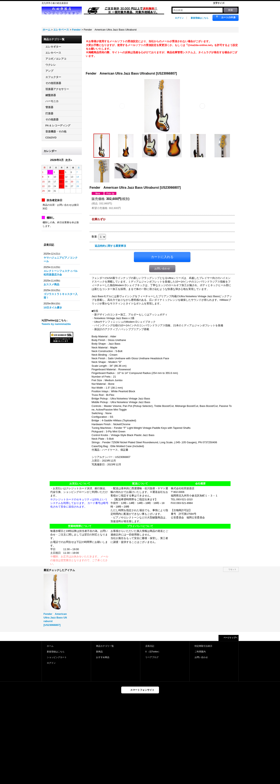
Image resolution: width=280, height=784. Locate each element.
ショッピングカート (57, 657)
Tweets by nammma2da (56, 323)
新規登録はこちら (199, 18)
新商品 (99, 651)
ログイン (179, 18)
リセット (232, 569)
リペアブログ (152, 657)
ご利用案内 (200, 651)
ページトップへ (231, 638)
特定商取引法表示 (203, 646)
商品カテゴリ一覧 (105, 646)
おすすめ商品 (102, 657)
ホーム (50, 646)
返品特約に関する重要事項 (110, 245)
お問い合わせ (162, 268)
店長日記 (149, 646)
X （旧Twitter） (153, 651)
